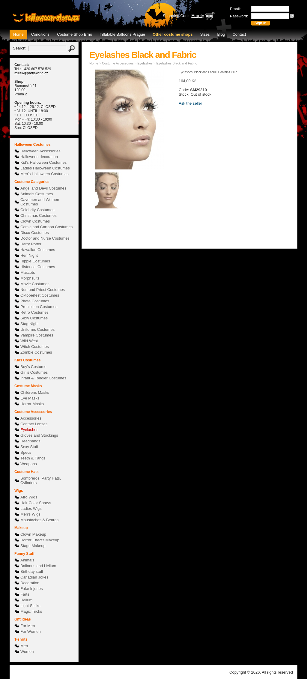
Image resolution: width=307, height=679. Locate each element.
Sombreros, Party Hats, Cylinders (40, 480)
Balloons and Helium (38, 566)
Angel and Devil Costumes (43, 188)
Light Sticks (30, 605)
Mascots (27, 272)
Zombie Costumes (36, 352)
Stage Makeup (33, 545)
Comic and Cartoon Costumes (46, 227)
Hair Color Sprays (35, 503)
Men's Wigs (30, 514)
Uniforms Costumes (37, 329)
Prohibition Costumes (39, 306)
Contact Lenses (33, 424)
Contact (239, 34)
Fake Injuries (31, 588)
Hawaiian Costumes (37, 249)
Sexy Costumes (34, 318)
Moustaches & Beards (39, 520)
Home (18, 34)
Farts (24, 594)
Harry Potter (30, 244)
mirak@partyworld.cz (31, 73)
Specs (25, 452)
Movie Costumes (34, 284)
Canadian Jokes (34, 577)
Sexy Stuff (29, 446)
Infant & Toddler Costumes (43, 378)
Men (24, 646)
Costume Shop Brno (74, 34)
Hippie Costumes (35, 261)
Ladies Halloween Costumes (45, 168)
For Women (30, 631)
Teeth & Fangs (33, 458)
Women (27, 651)
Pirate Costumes (34, 301)
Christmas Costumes (38, 215)
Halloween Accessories (40, 151)
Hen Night (29, 255)
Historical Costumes (37, 267)
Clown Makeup (33, 534)
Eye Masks (30, 398)
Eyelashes (29, 429)
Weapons (28, 464)
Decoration (29, 583)
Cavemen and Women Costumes (39, 201)
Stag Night (29, 324)
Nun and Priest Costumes (42, 289)
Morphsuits (30, 278)
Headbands (30, 441)
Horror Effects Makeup (39, 540)
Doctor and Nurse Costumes (45, 238)
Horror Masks (32, 404)
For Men (27, 626)
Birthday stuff (31, 571)
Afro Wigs (28, 497)
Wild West (29, 341)
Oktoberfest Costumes (39, 295)
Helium (26, 600)
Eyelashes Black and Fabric (176, 63)
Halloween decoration (39, 156)
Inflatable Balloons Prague (122, 34)
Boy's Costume (33, 366)
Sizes (205, 34)
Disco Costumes (34, 232)
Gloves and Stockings (39, 435)
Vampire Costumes (36, 335)
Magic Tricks (31, 611)
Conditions (40, 34)
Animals (27, 560)
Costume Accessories (118, 63)
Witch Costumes (34, 346)
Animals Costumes (36, 194)
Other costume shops (173, 34)
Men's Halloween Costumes (44, 174)
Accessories (30, 418)
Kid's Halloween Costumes (43, 162)
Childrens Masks (34, 392)
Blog (221, 34)
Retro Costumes (34, 312)
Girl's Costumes (34, 372)
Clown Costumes (35, 221)
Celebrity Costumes (37, 210)
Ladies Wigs (31, 508)
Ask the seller (190, 103)
